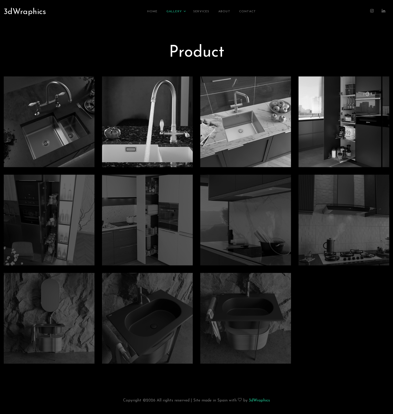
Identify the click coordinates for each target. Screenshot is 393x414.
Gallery (174, 11)
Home (152, 11)
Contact (247, 11)
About (224, 11)
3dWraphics (25, 12)
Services (201, 11)
